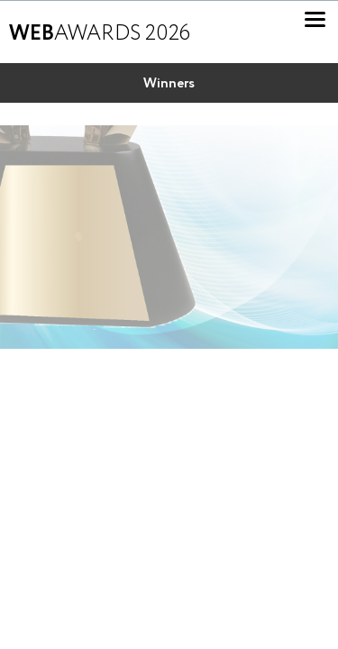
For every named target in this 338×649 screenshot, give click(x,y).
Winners (169, 84)
